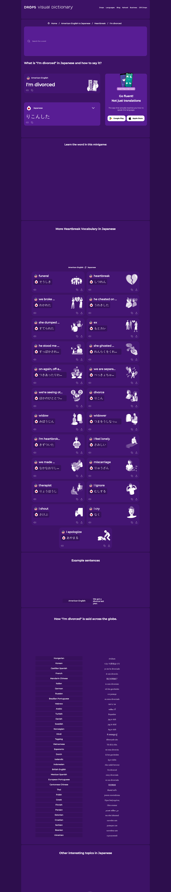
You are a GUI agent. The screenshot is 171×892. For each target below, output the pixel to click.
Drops (101, 7)
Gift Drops (143, 7)
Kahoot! (125, 7)
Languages (110, 7)
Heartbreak (100, 23)
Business (133, 7)
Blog (118, 7)
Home (54, 23)
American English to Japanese (75, 23)
